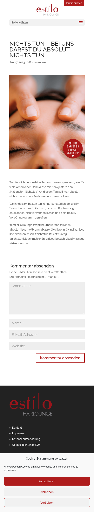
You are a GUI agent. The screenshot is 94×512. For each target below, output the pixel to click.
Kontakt (17, 427)
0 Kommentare (36, 62)
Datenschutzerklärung (26, 439)
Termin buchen (74, 3)
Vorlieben (46, 502)
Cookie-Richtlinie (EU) (26, 444)
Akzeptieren (47, 481)
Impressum (19, 433)
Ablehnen (47, 492)
